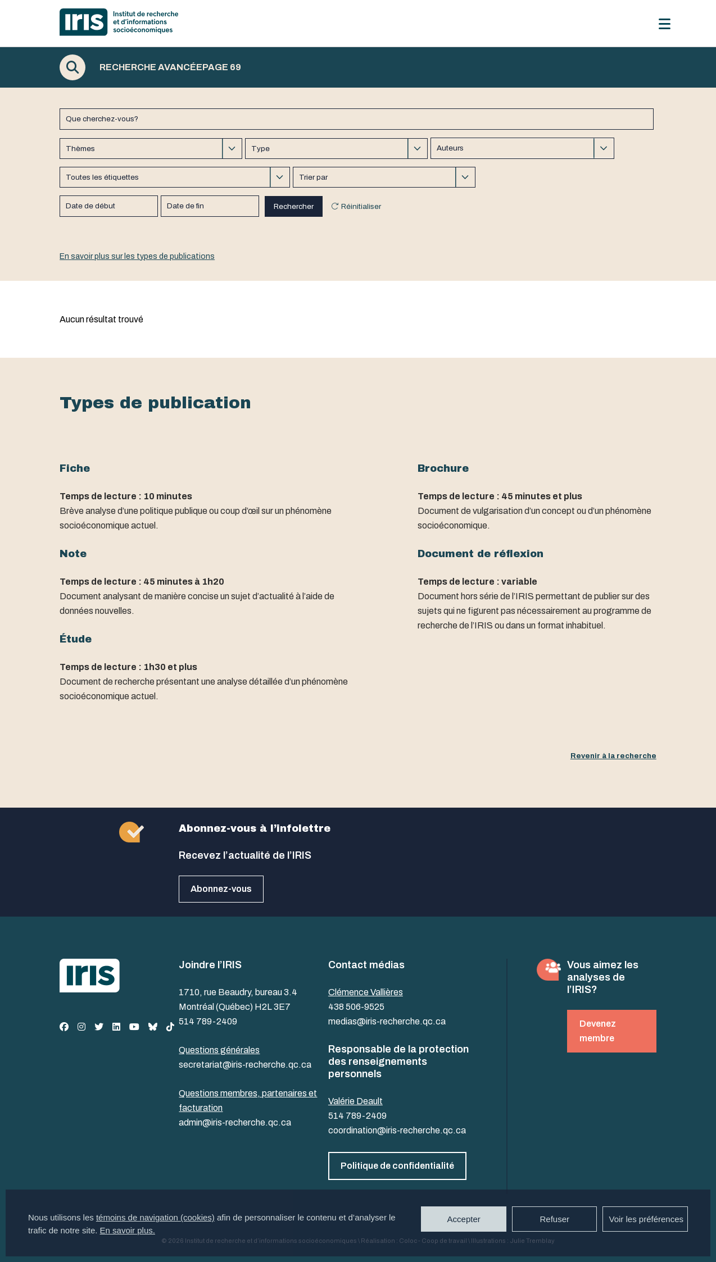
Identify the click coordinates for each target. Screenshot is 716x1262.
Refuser (554, 1219)
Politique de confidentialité (397, 1165)
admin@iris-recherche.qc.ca (235, 1122)
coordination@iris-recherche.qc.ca (397, 1130)
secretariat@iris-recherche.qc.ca (245, 1064)
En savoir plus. (127, 1230)
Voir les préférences (646, 1219)
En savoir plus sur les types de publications (137, 256)
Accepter (464, 1219)
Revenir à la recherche (613, 755)
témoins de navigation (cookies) (155, 1217)
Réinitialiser (361, 206)
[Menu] (664, 23)
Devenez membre (597, 1031)
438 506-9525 (356, 1007)
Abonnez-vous (221, 889)
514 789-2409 (208, 1021)
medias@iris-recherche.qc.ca (387, 1021)
